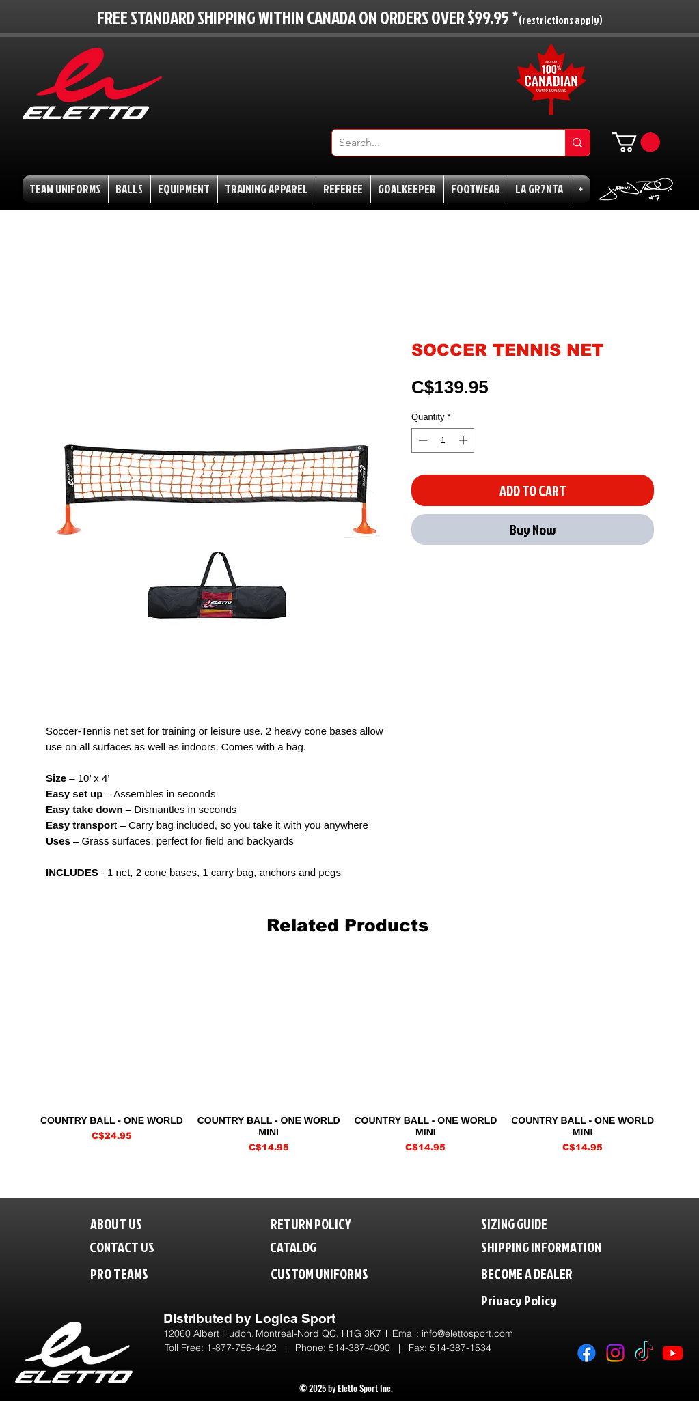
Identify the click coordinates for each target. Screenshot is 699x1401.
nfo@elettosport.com (468, 1333)
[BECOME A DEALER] (547, 1273)
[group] (347, 1057)
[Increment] (464, 440)
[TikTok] (644, 1353)
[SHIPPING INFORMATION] (567, 1246)
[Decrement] (421, 440)
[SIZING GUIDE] (528, 1223)
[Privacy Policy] (547, 1299)
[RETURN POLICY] (334, 1223)
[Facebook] (587, 1353)
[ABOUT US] (126, 1223)
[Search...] (438, 143)
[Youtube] (673, 1353)
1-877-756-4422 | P (253, 1348)
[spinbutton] (443, 440)
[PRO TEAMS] (131, 1273)
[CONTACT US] (133, 1246)
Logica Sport (295, 1318)
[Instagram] (615, 1353)
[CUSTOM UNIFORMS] (340, 1273)
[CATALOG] (302, 1246)
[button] (636, 142)
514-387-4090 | (369, 1348)
